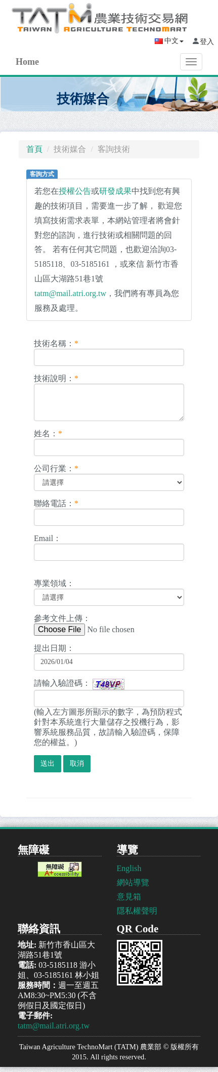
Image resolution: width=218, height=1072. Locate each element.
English (129, 868)
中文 (169, 41)
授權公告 (75, 191)
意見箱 (129, 896)
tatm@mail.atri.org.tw (70, 293)
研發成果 (115, 191)
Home (27, 62)
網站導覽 (133, 882)
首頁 (34, 149)
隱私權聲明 (137, 910)
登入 (207, 42)
